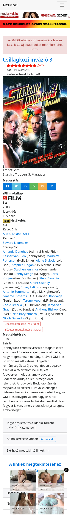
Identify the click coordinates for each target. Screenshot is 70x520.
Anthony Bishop (46, 309)
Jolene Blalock (45, 260)
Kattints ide (27, 427)
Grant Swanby (40, 283)
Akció (6, 234)
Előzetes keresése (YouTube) (21, 324)
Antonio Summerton (17, 292)
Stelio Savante (49, 278)
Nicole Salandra (14, 318)
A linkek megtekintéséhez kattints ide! (35, 467)
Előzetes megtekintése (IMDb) (22, 329)
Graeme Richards (15, 296)
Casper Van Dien (14, 256)
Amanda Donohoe (15, 252)
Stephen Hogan (23, 265)
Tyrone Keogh (32, 300)
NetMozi (10, 4)
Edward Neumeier (15, 243)
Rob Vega (55, 296)
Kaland (17, 234)
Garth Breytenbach (23, 314)
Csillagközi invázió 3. (28, 59)
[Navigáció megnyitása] (62, 5)
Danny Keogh (23, 274)
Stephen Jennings (26, 269)
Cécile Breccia (12, 305)
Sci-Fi (26, 234)
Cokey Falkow (30, 287)
